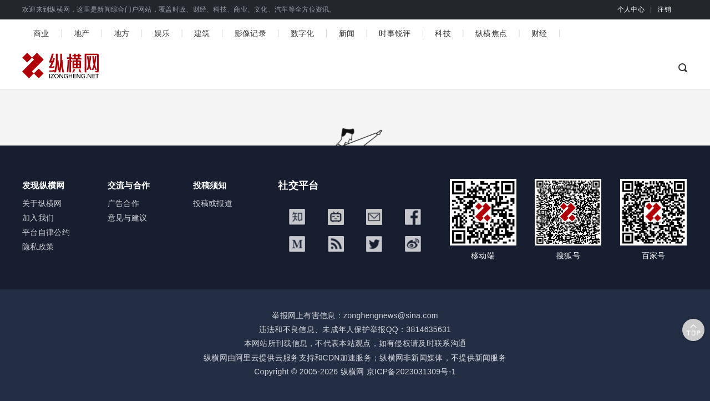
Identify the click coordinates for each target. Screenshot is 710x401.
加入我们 (38, 217)
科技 (443, 33)
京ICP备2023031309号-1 (411, 371)
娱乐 (162, 33)
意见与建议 (128, 217)
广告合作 (123, 203)
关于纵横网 (42, 203)
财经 (539, 33)
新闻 (347, 33)
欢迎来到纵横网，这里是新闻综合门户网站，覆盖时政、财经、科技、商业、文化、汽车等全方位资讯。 (179, 9)
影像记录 (250, 33)
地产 (82, 33)
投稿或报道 (213, 203)
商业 (41, 33)
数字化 (303, 33)
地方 (122, 33)
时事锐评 (394, 33)
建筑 (202, 33)
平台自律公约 (46, 232)
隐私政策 (38, 246)
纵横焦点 (491, 33)
